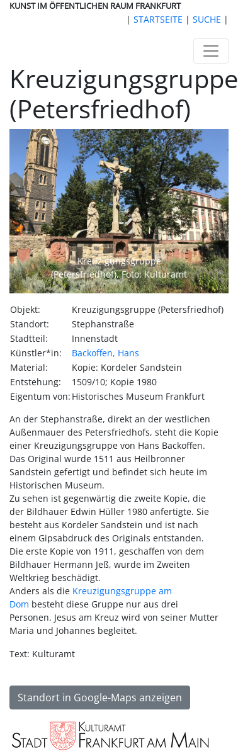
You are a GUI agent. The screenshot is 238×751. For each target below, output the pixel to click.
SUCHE (207, 19)
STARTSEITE (158, 19)
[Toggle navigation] (211, 51)
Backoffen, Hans (105, 353)
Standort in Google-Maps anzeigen (100, 697)
